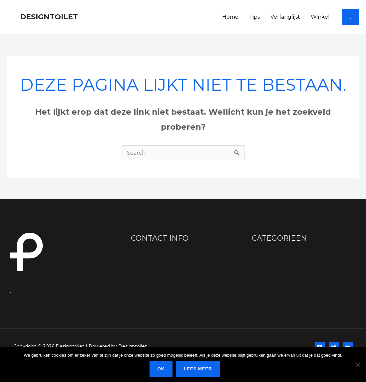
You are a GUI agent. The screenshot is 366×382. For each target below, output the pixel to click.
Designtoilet (49, 16)
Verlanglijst (285, 17)
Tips (254, 17)
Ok (161, 368)
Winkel (320, 17)
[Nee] (357, 364)
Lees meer (198, 368)
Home (230, 17)
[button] (350, 17)
